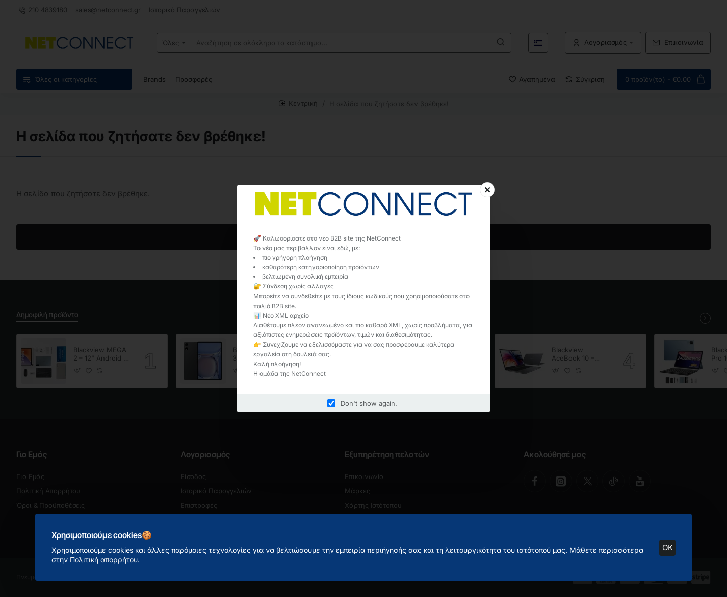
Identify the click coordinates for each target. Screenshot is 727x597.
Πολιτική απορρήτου (104, 559)
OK (667, 547)
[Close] (487, 189)
